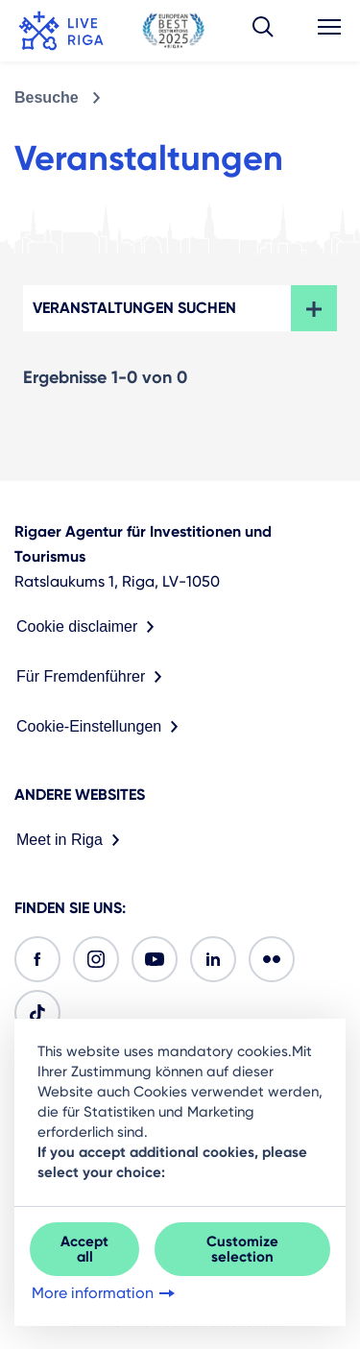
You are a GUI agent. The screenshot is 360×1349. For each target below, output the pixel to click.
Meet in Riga (72, 840)
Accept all (84, 1249)
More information (105, 1293)
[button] (263, 30)
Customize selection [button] (242, 1249)
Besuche (46, 97)
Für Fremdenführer (93, 676)
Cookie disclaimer (89, 626)
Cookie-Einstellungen (101, 726)
